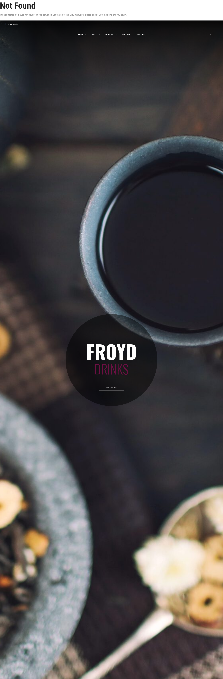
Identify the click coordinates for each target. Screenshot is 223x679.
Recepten (109, 34)
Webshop (141, 34)
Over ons (126, 34)
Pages (94, 34)
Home (80, 34)
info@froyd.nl (11, 24)
